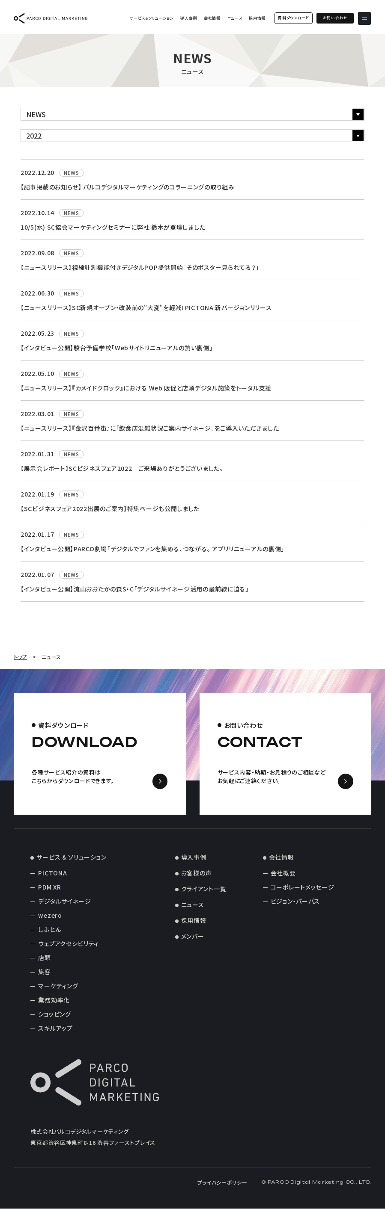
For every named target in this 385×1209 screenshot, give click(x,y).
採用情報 (257, 18)
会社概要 (283, 873)
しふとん (49, 929)
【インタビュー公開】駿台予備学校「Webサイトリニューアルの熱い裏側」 (117, 347)
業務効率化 (54, 1000)
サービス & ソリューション (71, 857)
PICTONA (52, 873)
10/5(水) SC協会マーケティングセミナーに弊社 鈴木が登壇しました (113, 227)
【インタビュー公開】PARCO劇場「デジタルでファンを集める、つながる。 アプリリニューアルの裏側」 (152, 548)
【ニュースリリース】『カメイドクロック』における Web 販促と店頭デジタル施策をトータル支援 (146, 388)
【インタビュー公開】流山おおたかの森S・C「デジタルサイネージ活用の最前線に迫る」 (135, 589)
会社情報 (212, 18)
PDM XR (49, 887)
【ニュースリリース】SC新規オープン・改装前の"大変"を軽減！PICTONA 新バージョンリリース (146, 307)
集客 (44, 972)
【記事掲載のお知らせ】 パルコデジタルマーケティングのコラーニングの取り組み (128, 187)
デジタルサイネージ (64, 901)
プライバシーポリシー (222, 1182)
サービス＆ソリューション (151, 18)
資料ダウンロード (293, 18)
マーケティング (58, 986)
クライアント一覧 (204, 889)
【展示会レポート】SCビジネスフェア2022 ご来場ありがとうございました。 (122, 468)
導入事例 (188, 18)
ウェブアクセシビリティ (68, 944)
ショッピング (54, 1014)
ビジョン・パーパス (295, 901)
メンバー (192, 936)
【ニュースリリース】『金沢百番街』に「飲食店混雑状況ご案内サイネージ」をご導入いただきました (150, 428)
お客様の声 (196, 873)
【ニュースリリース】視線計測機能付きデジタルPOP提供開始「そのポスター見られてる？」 (140, 267)
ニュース (234, 18)
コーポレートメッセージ (302, 887)
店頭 (44, 958)
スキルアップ (55, 1028)
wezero (50, 915)
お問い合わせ (335, 18)
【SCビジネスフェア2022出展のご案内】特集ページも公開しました (110, 508)
